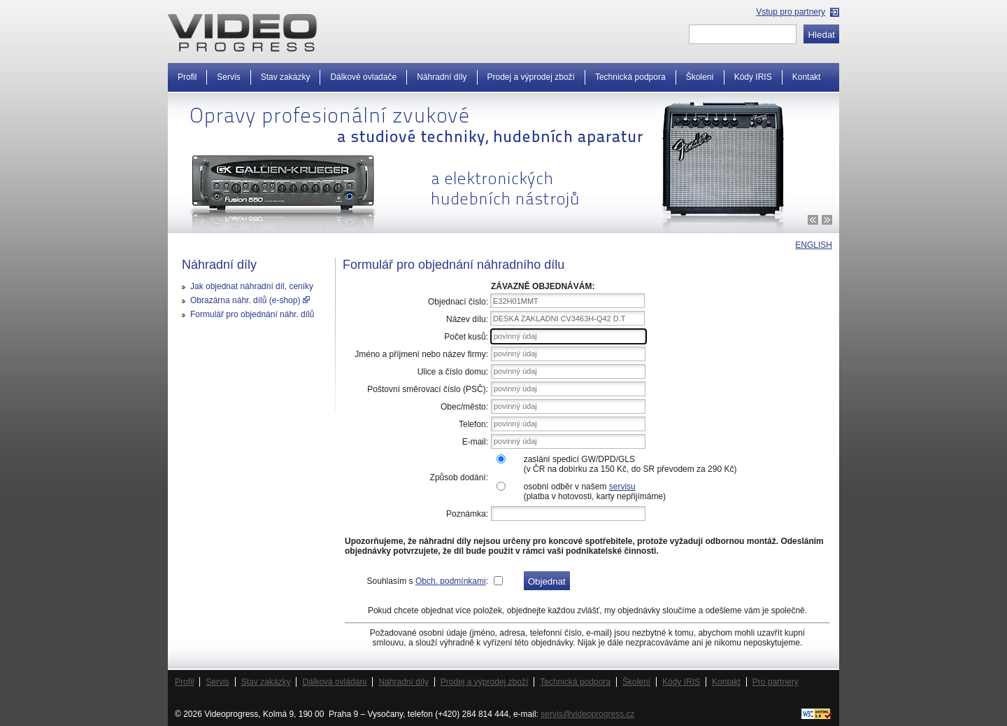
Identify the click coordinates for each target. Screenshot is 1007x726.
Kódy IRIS (753, 77)
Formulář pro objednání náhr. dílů (252, 314)
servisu (622, 486)
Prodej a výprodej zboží (531, 77)
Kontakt (806, 77)
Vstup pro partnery (790, 12)
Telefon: (473, 424)
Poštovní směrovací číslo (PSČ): (427, 389)
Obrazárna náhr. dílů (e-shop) (250, 300)
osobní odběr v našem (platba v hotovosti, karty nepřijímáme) (595, 491)
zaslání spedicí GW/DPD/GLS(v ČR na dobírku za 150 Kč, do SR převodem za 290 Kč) (630, 464)
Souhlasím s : (427, 581)
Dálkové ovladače (363, 77)
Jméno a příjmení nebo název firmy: (421, 354)
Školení (700, 77)
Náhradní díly (441, 77)
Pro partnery (775, 682)
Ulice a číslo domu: (452, 372)
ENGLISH (813, 245)
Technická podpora (630, 77)
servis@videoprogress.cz (587, 714)
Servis (228, 77)
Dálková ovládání (334, 682)
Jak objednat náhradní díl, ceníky (251, 286)
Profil (187, 77)
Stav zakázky (285, 77)
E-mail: (475, 442)
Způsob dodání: (459, 477)
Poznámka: (467, 514)
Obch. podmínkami (450, 581)
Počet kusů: (466, 337)
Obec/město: (464, 407)
